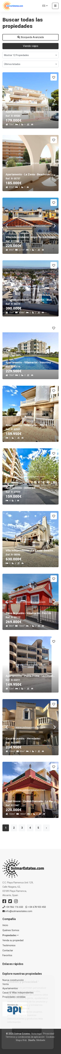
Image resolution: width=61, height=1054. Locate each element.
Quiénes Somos (10, 930)
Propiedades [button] (10, 935)
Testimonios (8, 945)
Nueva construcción (13, 980)
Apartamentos (10, 988)
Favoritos (7, 955)
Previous (6, 100)
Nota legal (36, 1033)
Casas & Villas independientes (18, 992)
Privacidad (48, 1033)
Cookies (50, 1037)
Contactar (7, 950)
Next (54, 100)
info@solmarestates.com (17, 911)
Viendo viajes (30, 46)
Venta (5, 984)
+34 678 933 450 (35, 907)
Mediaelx (40, 1040)
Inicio (5, 925)
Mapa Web (21, 1040)
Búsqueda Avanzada (30, 37)
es (45, 5)
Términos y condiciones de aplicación (25, 1037)
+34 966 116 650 (12, 907)
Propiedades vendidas (14, 997)
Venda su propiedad (12, 940)
